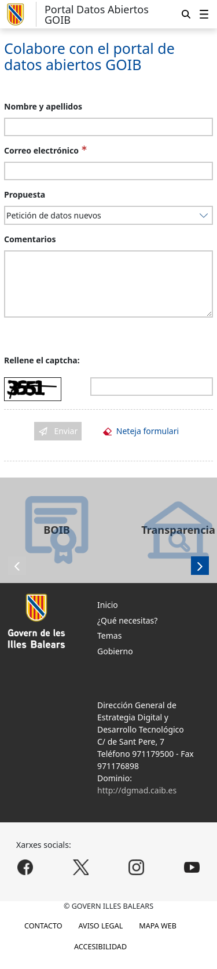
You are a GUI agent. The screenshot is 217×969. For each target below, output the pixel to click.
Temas (109, 635)
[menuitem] (204, 14)
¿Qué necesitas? (127, 620)
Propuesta (24, 194)
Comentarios (30, 239)
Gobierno (115, 651)
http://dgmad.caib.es (136, 790)
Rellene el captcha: (42, 360)
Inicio (107, 604)
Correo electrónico (41, 150)
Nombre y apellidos (43, 106)
